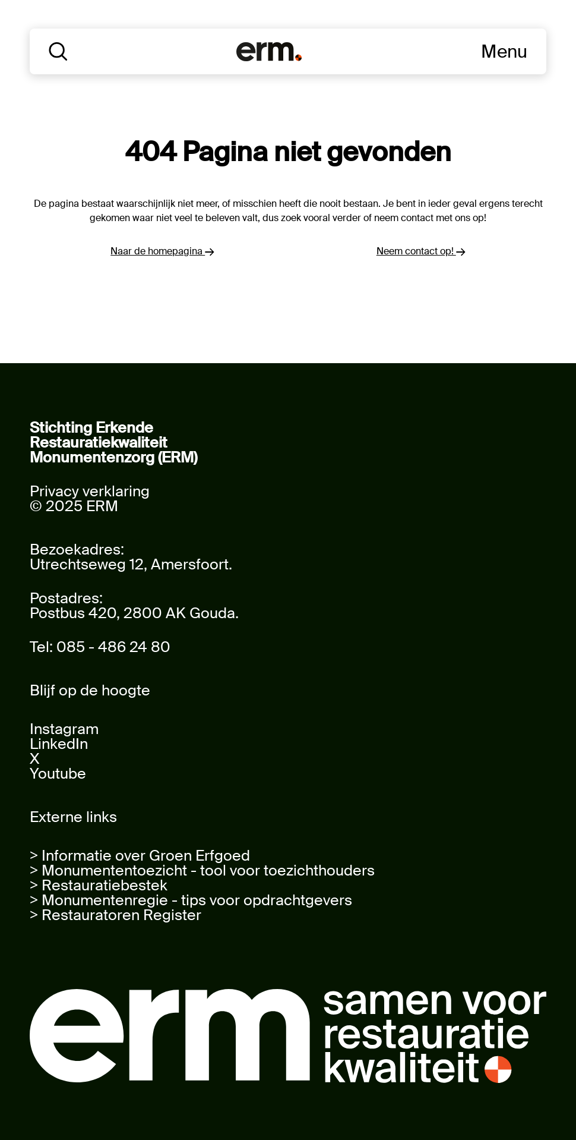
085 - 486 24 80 (113, 647)
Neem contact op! (421, 251)
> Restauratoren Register (115, 915)
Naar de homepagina (162, 251)
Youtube (58, 773)
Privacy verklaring (90, 491)
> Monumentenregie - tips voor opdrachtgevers (191, 900)
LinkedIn (59, 744)
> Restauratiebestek (98, 885)
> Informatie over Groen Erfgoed (140, 855)
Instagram (64, 729)
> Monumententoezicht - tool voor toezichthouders (202, 870)
